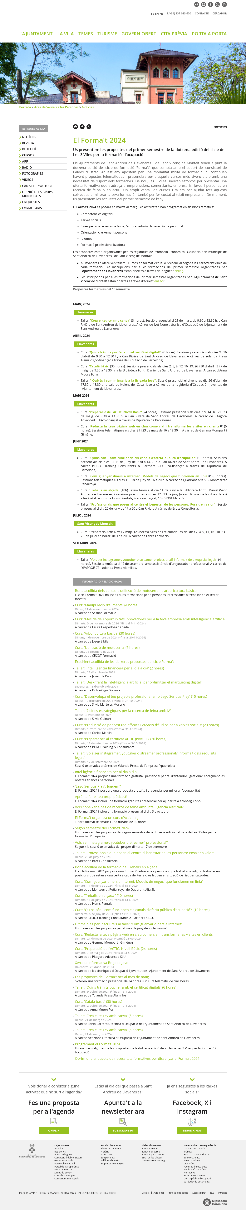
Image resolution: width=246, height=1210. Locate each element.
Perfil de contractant (194, 1175)
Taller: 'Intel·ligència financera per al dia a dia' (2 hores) (119, 668)
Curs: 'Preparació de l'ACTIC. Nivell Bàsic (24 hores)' (116, 948)
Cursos (28, 155)
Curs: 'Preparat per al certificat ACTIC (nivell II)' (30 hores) (120, 739)
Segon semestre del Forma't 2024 (102, 828)
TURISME (107, 34)
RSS (212, 1192)
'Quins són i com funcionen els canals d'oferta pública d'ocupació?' (143, 458)
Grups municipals (63, 1160)
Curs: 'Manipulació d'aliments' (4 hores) (106, 605)
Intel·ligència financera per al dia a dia (106, 771)
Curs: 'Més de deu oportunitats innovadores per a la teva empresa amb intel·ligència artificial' (150, 619)
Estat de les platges (152, 1157)
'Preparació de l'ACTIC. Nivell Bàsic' (115, 412)
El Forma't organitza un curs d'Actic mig (107, 817)
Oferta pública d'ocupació (197, 1178)
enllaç (179, 271)
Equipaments (108, 1157)
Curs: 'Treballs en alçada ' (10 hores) (104, 895)
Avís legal (159, 1192)
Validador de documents (197, 1181)
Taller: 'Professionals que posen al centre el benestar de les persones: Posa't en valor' (144, 852)
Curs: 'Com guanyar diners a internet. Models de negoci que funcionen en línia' (139, 881)
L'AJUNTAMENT (36, 34)
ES (152, 13)
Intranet (222, 1192)
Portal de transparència (67, 1166)
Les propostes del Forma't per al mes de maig (112, 977)
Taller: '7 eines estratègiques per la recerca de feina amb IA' (123, 710)
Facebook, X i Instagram (192, 1107)
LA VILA (65, 34)
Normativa (189, 1172)
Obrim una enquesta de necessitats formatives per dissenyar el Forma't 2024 (137, 1058)
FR (161, 13)
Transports (106, 1154)
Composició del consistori (68, 1157)
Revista (28, 143)
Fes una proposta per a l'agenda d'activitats (54, 1111)
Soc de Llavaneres (111, 1145)
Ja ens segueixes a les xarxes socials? (192, 1089)
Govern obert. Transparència (200, 1145)
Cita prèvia (189, 1163)
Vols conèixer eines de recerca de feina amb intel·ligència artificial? (129, 807)
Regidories (60, 1151)
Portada (25, 107)
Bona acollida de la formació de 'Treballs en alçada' (116, 867)
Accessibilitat (199, 1192)
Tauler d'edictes (192, 1160)
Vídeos (27, 180)
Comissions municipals (66, 1178)
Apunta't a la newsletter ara (123, 1107)
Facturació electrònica (195, 1166)
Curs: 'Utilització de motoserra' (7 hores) (107, 647)
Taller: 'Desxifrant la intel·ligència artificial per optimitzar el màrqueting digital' (138, 682)
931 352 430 (106, 1192)
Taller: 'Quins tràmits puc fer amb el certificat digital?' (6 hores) (125, 987)
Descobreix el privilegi (153, 1160)
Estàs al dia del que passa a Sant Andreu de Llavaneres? (123, 1089)
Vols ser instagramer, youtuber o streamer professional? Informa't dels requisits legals (154, 559)
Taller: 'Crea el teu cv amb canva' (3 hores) (109, 1015)
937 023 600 (88, 1192)
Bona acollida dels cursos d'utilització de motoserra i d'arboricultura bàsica (136, 590)
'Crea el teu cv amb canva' (110, 320)
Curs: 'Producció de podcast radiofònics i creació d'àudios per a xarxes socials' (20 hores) (147, 725)
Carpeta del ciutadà (194, 1148)
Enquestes (31, 202)
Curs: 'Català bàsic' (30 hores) (98, 1001)
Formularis (32, 208)
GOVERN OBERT (138, 34)
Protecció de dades (178, 1192)
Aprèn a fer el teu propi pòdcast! (101, 796)
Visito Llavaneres (151, 1145)
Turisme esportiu (151, 1151)
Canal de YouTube (37, 186)
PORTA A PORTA (209, 34)
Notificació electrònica (196, 1169)
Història (105, 1151)
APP (25, 161)
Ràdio (27, 167)
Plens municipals (63, 1169)
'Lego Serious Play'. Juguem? (98, 786)
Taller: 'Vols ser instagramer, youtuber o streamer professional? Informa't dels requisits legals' (145, 755)
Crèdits (146, 1192)
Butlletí (29, 149)
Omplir (53, 1130)
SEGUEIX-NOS (192, 1130)
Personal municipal (64, 1163)
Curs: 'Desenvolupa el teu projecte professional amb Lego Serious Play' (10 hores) (141, 696)
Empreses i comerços (112, 1163)
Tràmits (188, 1151)
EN (157, 13)
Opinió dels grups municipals (37, 194)
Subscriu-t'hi (123, 1130)
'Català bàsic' (99, 366)
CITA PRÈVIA (174, 34)
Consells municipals (65, 1175)
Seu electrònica (192, 1157)
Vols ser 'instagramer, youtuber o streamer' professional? (121, 842)
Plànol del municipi (111, 1148)
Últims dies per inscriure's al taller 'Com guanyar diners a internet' (128, 924)
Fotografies (32, 173)
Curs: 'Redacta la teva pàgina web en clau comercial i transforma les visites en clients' (144, 934)
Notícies (88, 107)
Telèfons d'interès (110, 1160)
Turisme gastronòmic (153, 1154)
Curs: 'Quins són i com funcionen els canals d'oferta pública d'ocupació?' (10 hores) (142, 909)
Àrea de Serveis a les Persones (56, 107)
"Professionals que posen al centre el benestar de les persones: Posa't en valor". (153, 504)
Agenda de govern (64, 1154)
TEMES (85, 34)
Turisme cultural (150, 1148)
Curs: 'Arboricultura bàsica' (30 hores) (105, 633)
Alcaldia (58, 1148)
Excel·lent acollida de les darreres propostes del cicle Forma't (124, 661)
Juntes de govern (63, 1172)
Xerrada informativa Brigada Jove (101, 962)
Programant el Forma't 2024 (97, 1044)
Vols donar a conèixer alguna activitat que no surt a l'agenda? (54, 1089)
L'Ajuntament (62, 1145)
